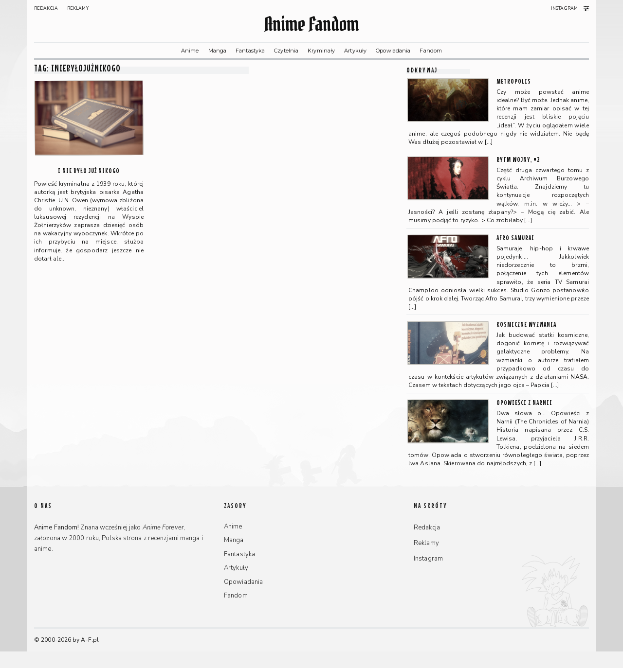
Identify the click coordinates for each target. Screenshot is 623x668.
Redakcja (46, 8)
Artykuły (355, 50)
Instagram (564, 8)
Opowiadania (393, 50)
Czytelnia (286, 50)
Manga (217, 50)
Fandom (431, 50)
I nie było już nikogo (89, 170)
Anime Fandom (311, 24)
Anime (190, 50)
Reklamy (78, 8)
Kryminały (321, 50)
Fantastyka (250, 50)
